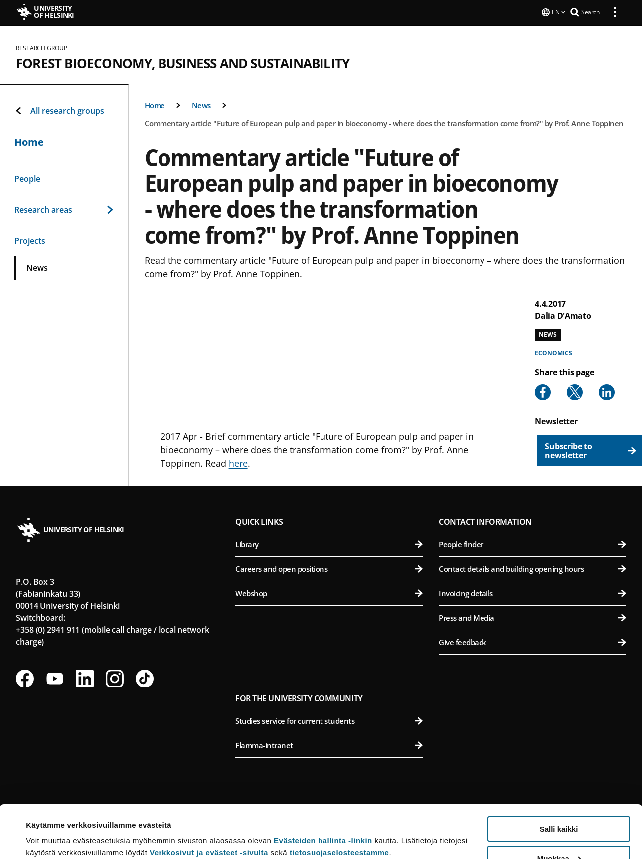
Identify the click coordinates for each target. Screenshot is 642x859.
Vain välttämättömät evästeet (558, 834)
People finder (532, 543)
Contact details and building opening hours (532, 568)
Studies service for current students (329, 720)
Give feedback (532, 641)
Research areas (64, 209)
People (27, 177)
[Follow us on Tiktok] (145, 678)
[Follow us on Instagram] (115, 678)
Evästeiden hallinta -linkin (323, 787)
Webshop (329, 592)
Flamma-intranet (329, 744)
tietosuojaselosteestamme (339, 799)
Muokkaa (559, 805)
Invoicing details (532, 592)
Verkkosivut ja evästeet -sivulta (209, 799)
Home (155, 104)
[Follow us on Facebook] (25, 678)
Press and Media (532, 617)
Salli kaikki (559, 776)
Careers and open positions (329, 568)
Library (329, 543)
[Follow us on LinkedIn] (85, 678)
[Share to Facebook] (543, 391)
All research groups (59, 109)
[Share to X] (575, 391)
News (201, 104)
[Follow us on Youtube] (55, 678)
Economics (553, 352)
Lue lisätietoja (51, 827)
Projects (29, 239)
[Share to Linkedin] (607, 391)
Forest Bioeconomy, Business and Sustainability (182, 62)
